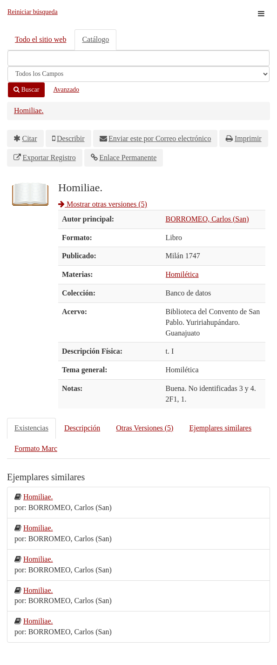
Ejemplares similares (220, 428)
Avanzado (66, 89)
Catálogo (95, 39)
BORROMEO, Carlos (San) (207, 219)
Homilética (182, 274)
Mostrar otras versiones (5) (102, 204)
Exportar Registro (49, 157)
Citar (29, 138)
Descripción (82, 428)
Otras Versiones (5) (144, 428)
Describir (71, 138)
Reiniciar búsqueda (32, 11)
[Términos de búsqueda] (138, 58)
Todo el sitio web (40, 39)
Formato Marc (35, 448)
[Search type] (138, 74)
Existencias (31, 428)
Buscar (26, 89)
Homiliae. (29, 110)
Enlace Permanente (127, 157)
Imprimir (248, 138)
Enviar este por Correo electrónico (159, 138)
